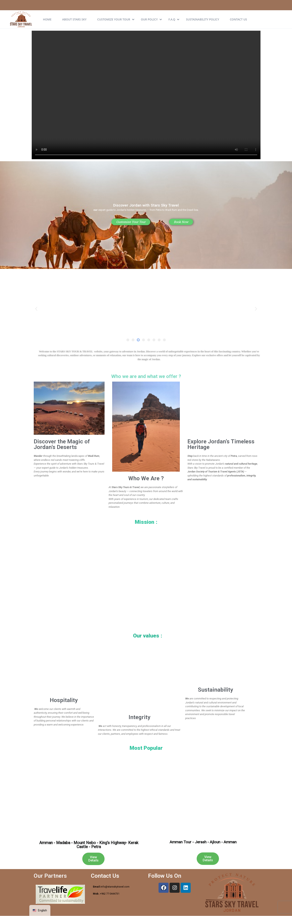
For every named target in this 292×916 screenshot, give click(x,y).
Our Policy (151, 19)
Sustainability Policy (202, 19)
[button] (36, 308)
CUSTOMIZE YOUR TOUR (115, 19)
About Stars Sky (74, 19)
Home (47, 19)
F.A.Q (173, 19)
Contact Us (238, 19)
